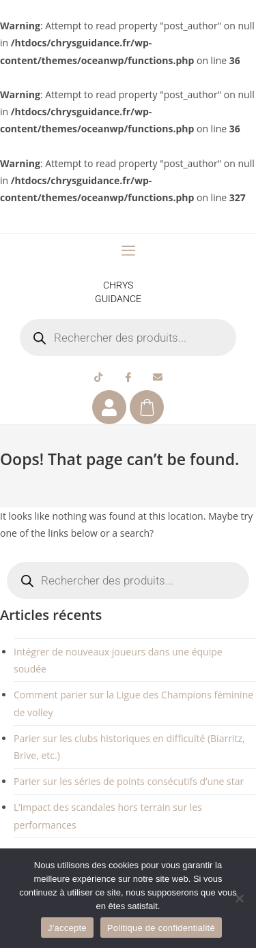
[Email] (157, 376)
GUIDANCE (118, 298)
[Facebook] (128, 376)
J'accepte (67, 928)
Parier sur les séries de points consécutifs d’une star (129, 781)
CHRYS (118, 285)
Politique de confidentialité (161, 928)
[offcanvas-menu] (128, 251)
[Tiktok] (98, 376)
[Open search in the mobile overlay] (128, 337)
